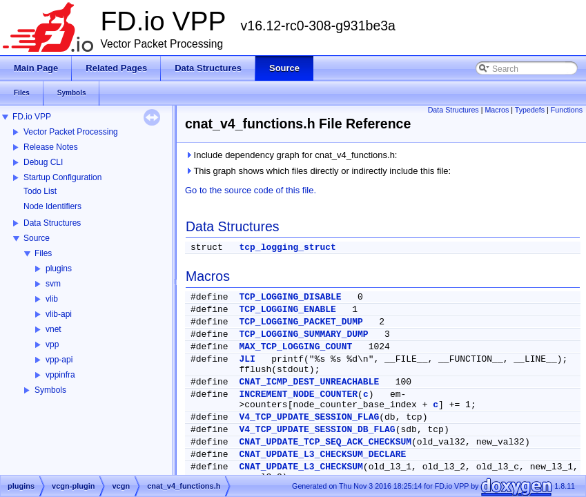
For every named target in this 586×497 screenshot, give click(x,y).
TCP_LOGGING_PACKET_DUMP (300, 322)
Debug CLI (43, 162)
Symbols (50, 390)
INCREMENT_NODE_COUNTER (298, 394)
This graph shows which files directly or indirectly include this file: (318, 171)
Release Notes (50, 147)
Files (43, 253)
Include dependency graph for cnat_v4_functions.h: (291, 155)
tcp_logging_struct (287, 247)
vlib (52, 299)
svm (53, 284)
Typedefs (530, 110)
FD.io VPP (31, 116)
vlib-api (59, 314)
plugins (59, 268)
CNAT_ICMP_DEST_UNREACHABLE (309, 382)
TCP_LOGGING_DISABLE (290, 297)
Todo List (40, 191)
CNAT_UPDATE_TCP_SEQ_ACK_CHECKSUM (325, 442)
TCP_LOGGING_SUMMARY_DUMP (303, 334)
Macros (497, 110)
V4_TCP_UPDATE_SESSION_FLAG (309, 417)
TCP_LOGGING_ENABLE (287, 309)
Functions (567, 110)
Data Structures (52, 223)
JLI (247, 359)
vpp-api (59, 359)
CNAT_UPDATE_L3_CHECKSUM (300, 467)
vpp (52, 344)
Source (36, 238)
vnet (53, 329)
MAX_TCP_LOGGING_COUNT (295, 347)
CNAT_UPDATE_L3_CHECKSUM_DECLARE (322, 454)
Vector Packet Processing (70, 132)
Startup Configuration (62, 177)
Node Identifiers (52, 206)
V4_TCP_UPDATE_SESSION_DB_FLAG (317, 430)
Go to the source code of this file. (250, 190)
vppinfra (60, 375)
